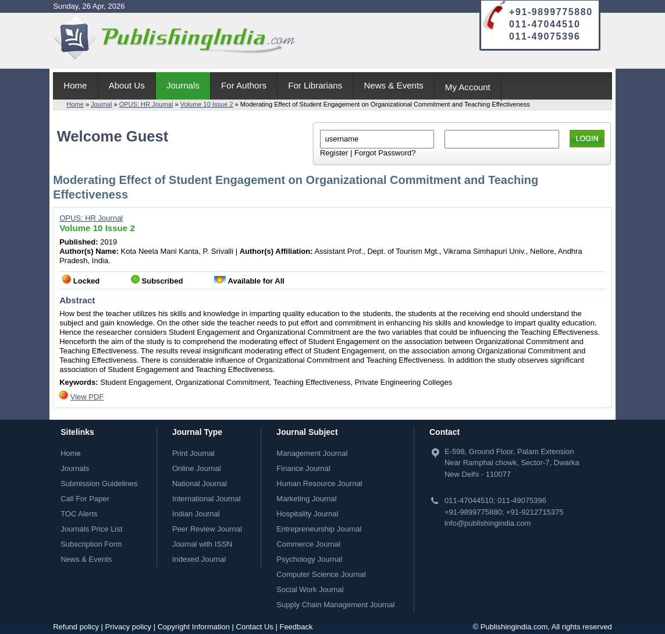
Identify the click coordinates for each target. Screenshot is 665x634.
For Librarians (315, 85)
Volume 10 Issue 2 (206, 104)
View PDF (87, 396)
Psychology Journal (309, 559)
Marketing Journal (306, 498)
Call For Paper (85, 498)
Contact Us (254, 626)
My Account (467, 87)
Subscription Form (91, 544)
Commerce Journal (308, 544)
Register (334, 152)
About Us (127, 85)
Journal (101, 104)
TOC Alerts (79, 513)
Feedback (295, 626)
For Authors (243, 85)
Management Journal (311, 453)
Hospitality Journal (307, 513)
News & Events (393, 85)
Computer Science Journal (320, 574)
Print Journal (193, 453)
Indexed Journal (199, 559)
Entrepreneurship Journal (318, 529)
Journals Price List (91, 529)
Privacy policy (128, 626)
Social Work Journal (309, 589)
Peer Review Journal (207, 529)
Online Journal (196, 468)
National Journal (199, 483)
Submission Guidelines (99, 483)
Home (75, 85)
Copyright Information (194, 626)
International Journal (206, 498)
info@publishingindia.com (487, 523)
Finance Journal (303, 468)
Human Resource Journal (319, 483)
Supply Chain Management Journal (335, 604)
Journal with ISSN (202, 544)
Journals (183, 85)
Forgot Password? (385, 152)
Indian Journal (196, 513)
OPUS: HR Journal (146, 104)
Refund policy (76, 626)
